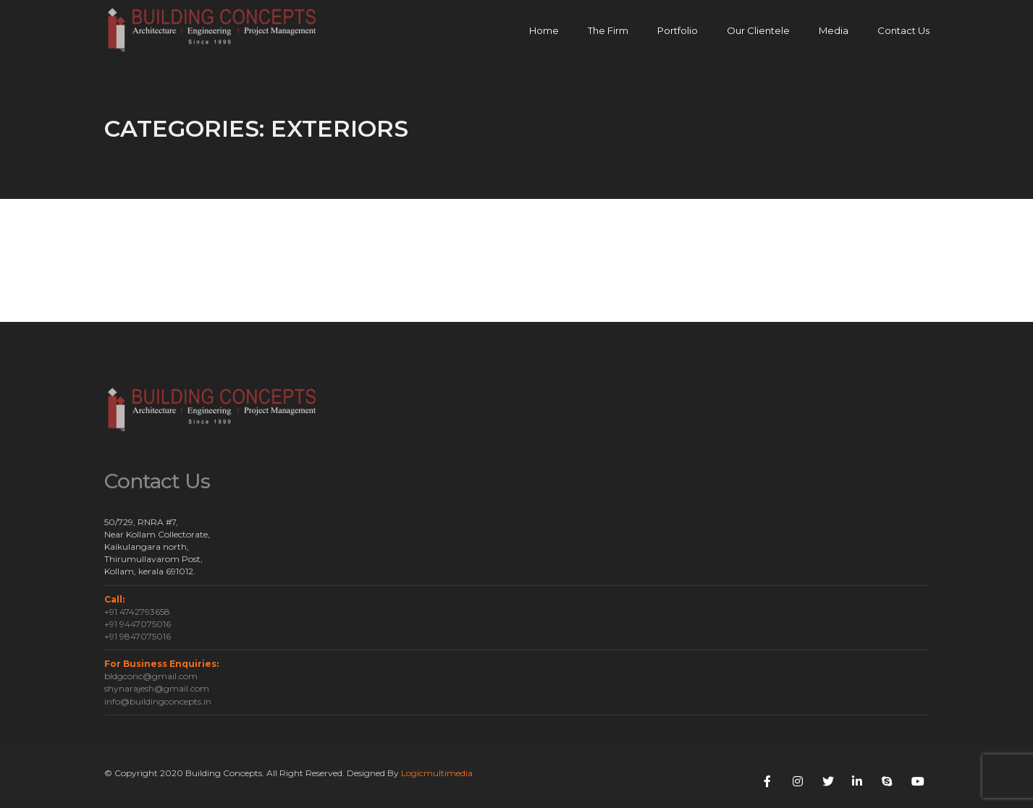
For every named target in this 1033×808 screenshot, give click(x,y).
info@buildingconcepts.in (157, 701)
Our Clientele (758, 30)
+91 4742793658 (137, 611)
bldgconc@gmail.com (151, 676)
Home (544, 30)
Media (833, 30)
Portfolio (677, 30)
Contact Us (903, 30)
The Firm (608, 30)
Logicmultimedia (437, 772)
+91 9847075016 (137, 636)
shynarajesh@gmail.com (156, 688)
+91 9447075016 (137, 623)
